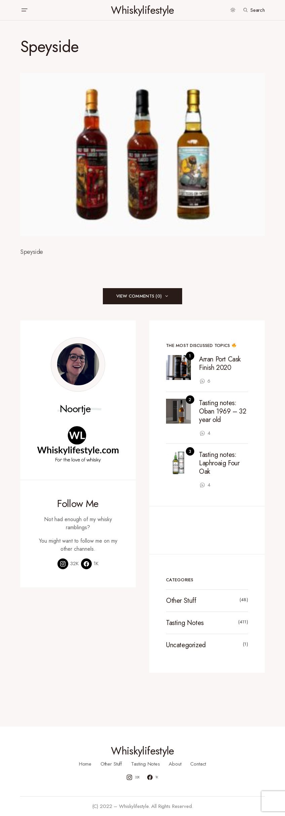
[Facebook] (89, 563)
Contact (198, 764)
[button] (24, 10)
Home (85, 764)
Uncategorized (186, 645)
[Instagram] (68, 563)
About (175, 764)
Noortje (75, 408)
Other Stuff (181, 600)
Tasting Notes (185, 623)
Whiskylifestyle (142, 10)
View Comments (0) (139, 296)
